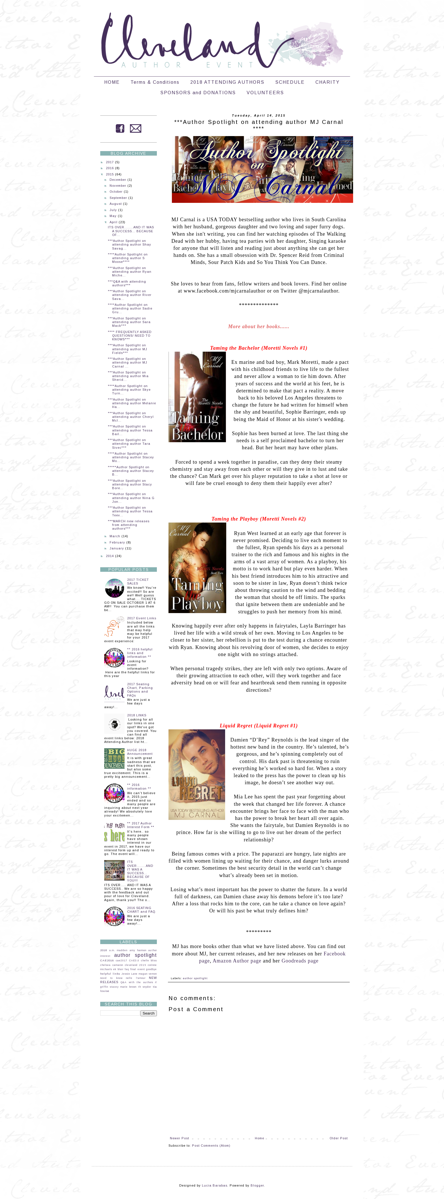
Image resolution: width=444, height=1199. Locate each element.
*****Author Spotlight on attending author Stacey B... (131, 470)
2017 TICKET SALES (138, 581)
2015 (110, 174)
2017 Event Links (141, 618)
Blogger (257, 1185)
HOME (112, 82)
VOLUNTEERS (265, 92)
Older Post (339, 1138)
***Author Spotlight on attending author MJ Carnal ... (127, 362)
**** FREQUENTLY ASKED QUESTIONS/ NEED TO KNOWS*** (129, 335)
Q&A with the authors (137, 982)
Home (259, 1138)
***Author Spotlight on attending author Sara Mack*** (129, 322)
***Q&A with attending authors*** (127, 283)
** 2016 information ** (139, 786)
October (117, 191)
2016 (110, 168)
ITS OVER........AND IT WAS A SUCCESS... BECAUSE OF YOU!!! (140, 871)
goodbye (151, 969)
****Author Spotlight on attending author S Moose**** (128, 258)
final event (137, 969)
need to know (111, 978)
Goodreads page (299, 961)
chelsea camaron (111, 965)
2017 (110, 162)
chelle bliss (149, 960)
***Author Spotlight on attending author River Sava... (129, 294)
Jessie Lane (129, 973)
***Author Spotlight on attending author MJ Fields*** (127, 348)
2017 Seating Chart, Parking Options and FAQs (140, 689)
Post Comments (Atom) (211, 1145)
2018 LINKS (136, 715)
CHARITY (327, 82)
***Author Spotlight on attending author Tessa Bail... (130, 430)
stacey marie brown (123, 986)
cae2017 (121, 960)
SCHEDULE (290, 82)
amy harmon (138, 950)
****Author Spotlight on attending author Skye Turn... (129, 389)
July (114, 210)
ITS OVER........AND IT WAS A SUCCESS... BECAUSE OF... (131, 230)
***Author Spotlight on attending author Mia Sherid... (128, 376)
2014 (110, 556)
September (119, 197)
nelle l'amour (135, 978)
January (117, 548)
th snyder (144, 986)
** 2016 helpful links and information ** (140, 653)
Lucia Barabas (214, 1185)
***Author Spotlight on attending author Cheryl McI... (131, 416)
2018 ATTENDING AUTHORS (227, 82)
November (118, 185)
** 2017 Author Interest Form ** (140, 825)
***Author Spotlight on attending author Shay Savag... (129, 244)
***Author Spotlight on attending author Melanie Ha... (132, 403)
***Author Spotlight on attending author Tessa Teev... (130, 511)
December (118, 179)
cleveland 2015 (135, 965)
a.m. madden (118, 950)
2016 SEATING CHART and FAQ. (141, 909)
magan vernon (148, 973)
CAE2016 (107, 960)
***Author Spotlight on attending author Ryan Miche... (129, 271)
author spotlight (195, 978)
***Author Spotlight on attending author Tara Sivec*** (129, 443)
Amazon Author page (237, 961)
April (114, 222)
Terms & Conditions (155, 82)
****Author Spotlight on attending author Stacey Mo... (131, 457)
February (118, 542)
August (116, 203)
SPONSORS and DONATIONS (198, 92)
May (114, 216)
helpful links (110, 973)
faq (127, 969)
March (115, 536)
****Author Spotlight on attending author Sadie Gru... (130, 308)
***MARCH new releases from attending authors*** (129, 524)
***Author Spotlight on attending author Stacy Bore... (130, 484)
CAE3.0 (134, 960)
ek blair (118, 969)
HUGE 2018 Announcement (140, 751)
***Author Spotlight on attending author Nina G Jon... (131, 497)
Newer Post (179, 1138)
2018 (103, 950)
